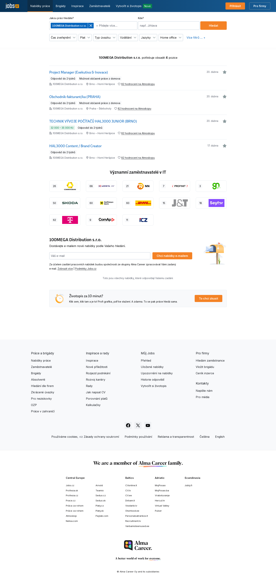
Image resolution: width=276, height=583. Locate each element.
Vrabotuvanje (162, 495)
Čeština (204, 436)
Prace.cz (71, 500)
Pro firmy (259, 6)
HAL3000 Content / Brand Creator (75, 146)
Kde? (141, 18)
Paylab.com (102, 515)
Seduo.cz (101, 495)
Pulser (158, 510)
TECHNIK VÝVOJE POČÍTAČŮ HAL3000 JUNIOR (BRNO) (93, 121)
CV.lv (128, 490)
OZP (34, 405)
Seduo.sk (101, 500)
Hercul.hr (160, 500)
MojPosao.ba (162, 490)
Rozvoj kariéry (95, 379)
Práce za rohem (74, 510)
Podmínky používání (138, 436)
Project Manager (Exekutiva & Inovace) (78, 72)
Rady (89, 386)
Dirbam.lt (130, 500)
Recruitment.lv (133, 521)
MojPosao (160, 485)
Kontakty (202, 383)
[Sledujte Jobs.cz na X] (138, 425)
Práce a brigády (42, 353)
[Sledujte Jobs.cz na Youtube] (147, 425)
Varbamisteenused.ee (137, 526)
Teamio (100, 490)
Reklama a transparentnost (176, 436)
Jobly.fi (188, 485)
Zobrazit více (65, 268)
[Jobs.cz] (12, 6)
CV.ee (128, 495)
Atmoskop (71, 515)
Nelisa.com (72, 521)
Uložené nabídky (152, 367)
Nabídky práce (40, 6)
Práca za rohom (74, 505)
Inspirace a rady (97, 353)
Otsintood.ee (132, 510)
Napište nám (204, 390)
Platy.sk (100, 510)
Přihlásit (235, 6)
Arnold (99, 485)
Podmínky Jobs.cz (85, 268)
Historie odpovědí (152, 379)
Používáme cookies (64, 436)
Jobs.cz (70, 485)
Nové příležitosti (96, 367)
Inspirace (77, 6)
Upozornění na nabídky (157, 373)
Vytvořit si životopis (134, 6)
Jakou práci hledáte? (61, 18)
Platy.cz (100, 505)
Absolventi (38, 379)
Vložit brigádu (205, 367)
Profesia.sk (72, 490)
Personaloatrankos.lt (136, 515)
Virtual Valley (162, 505)
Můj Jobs (148, 353)
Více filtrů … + (196, 37)
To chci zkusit (208, 298)
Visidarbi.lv (131, 505)
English (220, 436)
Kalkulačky (93, 405)
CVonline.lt (131, 485)
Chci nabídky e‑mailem (172, 256)
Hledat (213, 25)
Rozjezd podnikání (98, 373)
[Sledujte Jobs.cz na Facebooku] (128, 425)
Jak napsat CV (95, 392)
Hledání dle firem (42, 386)
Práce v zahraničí (43, 411)
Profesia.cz (72, 495)
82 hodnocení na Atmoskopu (138, 84)
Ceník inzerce (205, 373)
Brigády (61, 6)
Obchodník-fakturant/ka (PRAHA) (75, 96)
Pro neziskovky (41, 398)
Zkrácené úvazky (42, 392)
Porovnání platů (96, 398)
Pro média (202, 397)
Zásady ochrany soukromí (101, 436)
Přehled (146, 360)
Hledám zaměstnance (210, 360)
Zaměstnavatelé (99, 6)
